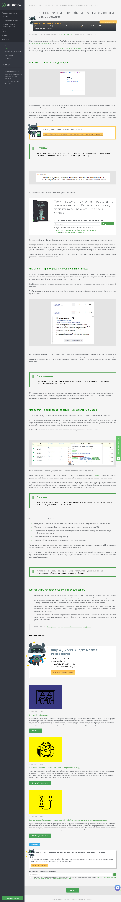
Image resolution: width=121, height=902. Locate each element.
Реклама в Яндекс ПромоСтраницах (8, 25)
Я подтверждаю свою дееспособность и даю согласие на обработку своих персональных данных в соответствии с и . (76, 229)
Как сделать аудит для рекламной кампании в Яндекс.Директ (69, 627)
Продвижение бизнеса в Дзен (11, 31)
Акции (4, 35)
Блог (6, 48)
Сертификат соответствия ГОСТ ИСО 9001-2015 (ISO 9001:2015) (13, 76)
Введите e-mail (61, 224)
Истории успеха (10, 46)
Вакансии (8, 58)
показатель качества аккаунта (71, 48)
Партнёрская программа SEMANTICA (12, 82)
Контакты (73, 890)
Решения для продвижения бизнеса (13, 52)
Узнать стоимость (63, 672)
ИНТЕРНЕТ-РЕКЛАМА (65, 34)
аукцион (97, 475)
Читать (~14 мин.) (40, 783)
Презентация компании (12, 71)
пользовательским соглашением (73, 232)
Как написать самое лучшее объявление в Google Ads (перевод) (54, 767)
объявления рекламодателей (39, 43)
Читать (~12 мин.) (40, 835)
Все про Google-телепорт (39, 715)
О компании (89, 899)
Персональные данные (78, 899)
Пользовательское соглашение (61, 899)
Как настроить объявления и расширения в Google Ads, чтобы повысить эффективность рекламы (68, 820)
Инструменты (9, 55)
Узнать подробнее (39, 865)
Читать (35, 730)
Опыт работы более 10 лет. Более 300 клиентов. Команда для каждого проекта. (73, 134)
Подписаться (107, 224)
